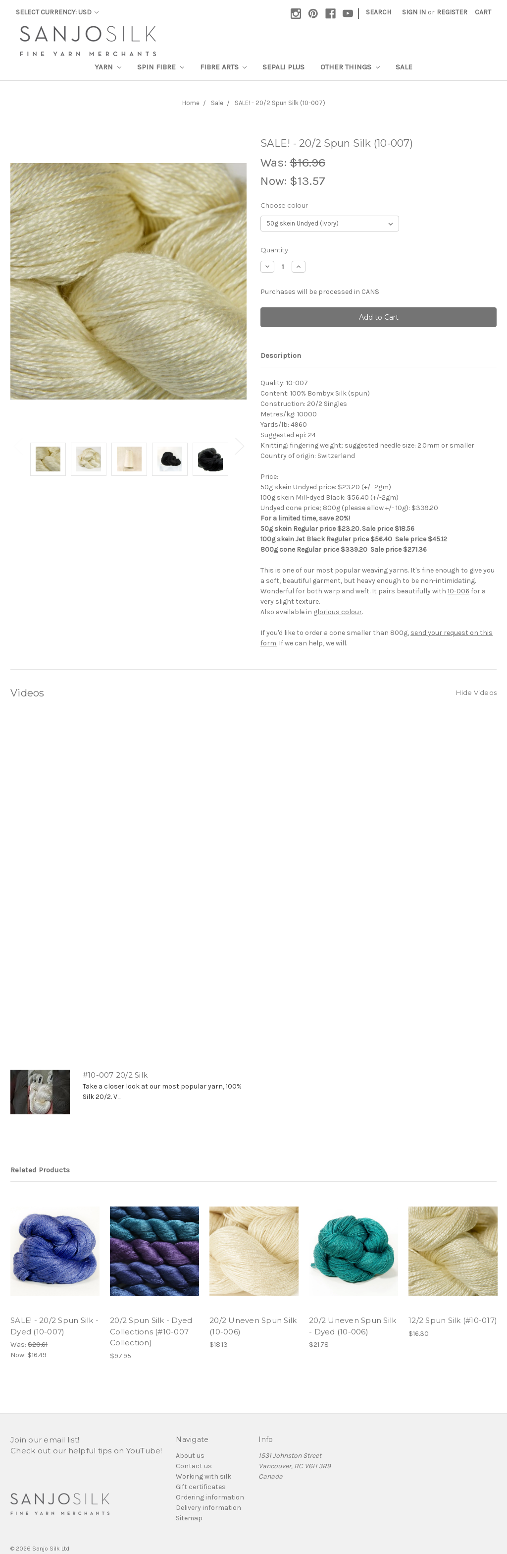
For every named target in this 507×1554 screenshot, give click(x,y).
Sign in (414, 12)
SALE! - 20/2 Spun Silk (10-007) (280, 103)
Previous (18, 446)
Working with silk (203, 1476)
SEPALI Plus (283, 66)
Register (452, 12)
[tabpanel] (48, 461)
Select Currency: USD (57, 12)
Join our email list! (44, 1439)
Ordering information (210, 1497)
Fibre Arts (223, 66)
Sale (404, 66)
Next (239, 446)
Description (280, 355)
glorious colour (337, 612)
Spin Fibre (160, 66)
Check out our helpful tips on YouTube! (86, 1450)
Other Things (350, 66)
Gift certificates (201, 1487)
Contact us (194, 1466)
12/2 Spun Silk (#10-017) (452, 1320)
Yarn (108, 66)
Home (191, 103)
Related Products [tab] (40, 1169)
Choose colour (284, 205)
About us (190, 1455)
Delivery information (208, 1507)
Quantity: (275, 250)
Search (378, 12)
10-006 (458, 591)
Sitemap (189, 1518)
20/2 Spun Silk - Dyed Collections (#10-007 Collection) (151, 1331)
